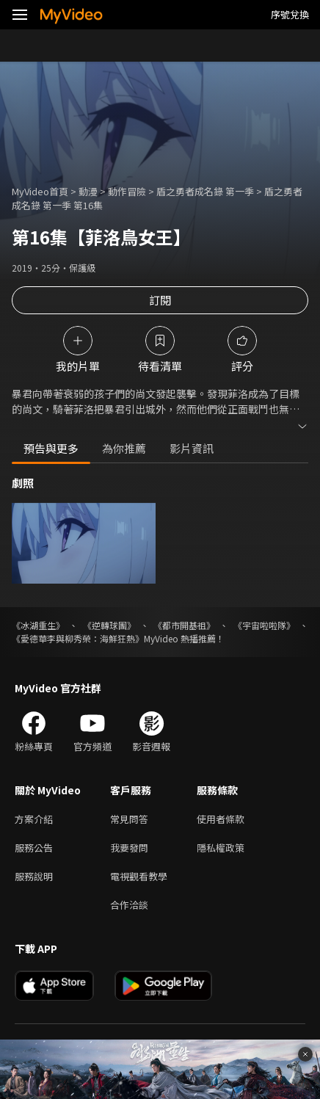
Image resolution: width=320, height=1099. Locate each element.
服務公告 (34, 848)
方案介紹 (34, 819)
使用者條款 (220, 819)
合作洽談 (129, 905)
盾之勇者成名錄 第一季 (205, 191)
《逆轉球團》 (109, 625)
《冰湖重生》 (38, 625)
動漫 (88, 191)
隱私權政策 (220, 848)
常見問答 (129, 819)
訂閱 (160, 300)
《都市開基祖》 (184, 625)
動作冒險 (127, 191)
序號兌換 (290, 14)
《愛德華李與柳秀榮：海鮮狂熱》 (78, 638)
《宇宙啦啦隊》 (264, 625)
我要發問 (129, 848)
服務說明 (34, 876)
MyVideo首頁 (40, 191)
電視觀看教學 (138, 876)
